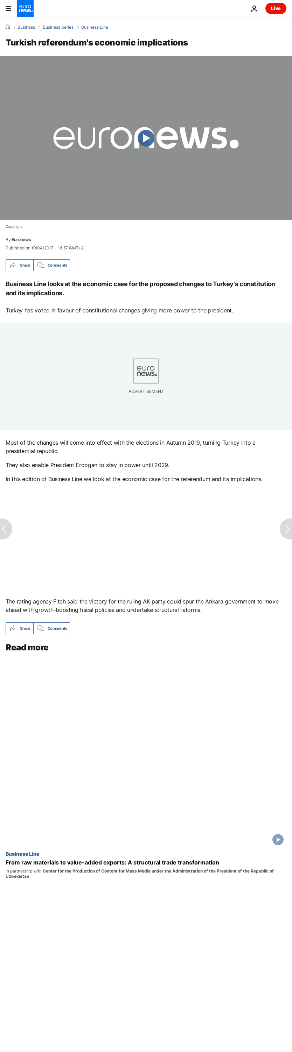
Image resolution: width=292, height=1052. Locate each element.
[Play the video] (146, 138)
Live (276, 8)
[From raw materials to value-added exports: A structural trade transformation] (146, 869)
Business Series (58, 27)
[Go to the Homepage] (25, 8)
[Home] (8, 26)
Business (26, 27)
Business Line (94, 27)
